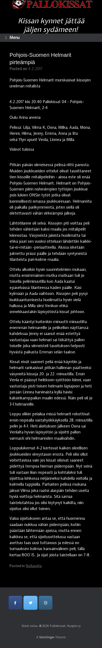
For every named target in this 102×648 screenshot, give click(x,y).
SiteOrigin (46, 637)
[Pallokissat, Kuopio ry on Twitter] (30, 603)
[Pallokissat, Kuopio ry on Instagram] (45, 603)
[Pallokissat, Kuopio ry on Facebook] (15, 603)
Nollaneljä (34, 566)
